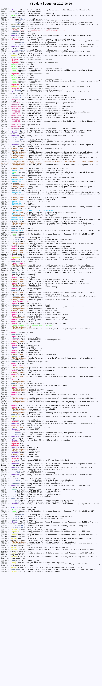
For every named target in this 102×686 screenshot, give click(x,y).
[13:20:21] (5, 334)
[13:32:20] (5, 284)
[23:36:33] (5, 10)
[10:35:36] (5, 540)
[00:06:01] (5, 662)
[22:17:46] (5, 39)
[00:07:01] (5, 655)
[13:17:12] (5, 367)
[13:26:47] (5, 295)
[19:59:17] (5, 76)
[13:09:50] (5, 465)
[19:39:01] (5, 102)
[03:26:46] (5, 592)
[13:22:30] (5, 312)
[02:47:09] (5, 603)
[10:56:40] (5, 526)
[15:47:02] (5, 161)
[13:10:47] (5, 450)
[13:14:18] (5, 400)
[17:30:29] (5, 150)
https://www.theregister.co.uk (25, 67)
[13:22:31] (5, 310)
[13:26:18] (5, 297)
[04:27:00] (5, 581)
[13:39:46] (5, 212)
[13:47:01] (5, 177)
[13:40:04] (5, 203)
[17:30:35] (5, 148)
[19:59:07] (5, 80)
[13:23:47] (5, 301)
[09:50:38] (5, 553)
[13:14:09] (5, 404)
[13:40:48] (5, 196)
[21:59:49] (5, 50)
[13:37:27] (5, 247)
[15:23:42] (5, 166)
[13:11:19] (5, 443)
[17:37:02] (5, 126)
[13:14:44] (5, 391)
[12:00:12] (5, 513)
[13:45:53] (5, 179)
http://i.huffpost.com (31, 585)
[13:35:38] (5, 268)
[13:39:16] (5, 223)
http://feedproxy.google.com (42, 104)
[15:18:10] (5, 170)
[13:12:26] (5, 428)
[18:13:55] (5, 115)
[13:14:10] (5, 402)
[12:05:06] (5, 509)
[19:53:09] (5, 94)
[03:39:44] (5, 590)
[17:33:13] (5, 131)
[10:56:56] (5, 522)
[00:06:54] (5, 658)
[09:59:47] (5, 546)
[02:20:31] (5, 607)
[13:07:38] (5, 481)
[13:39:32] (5, 220)
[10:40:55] (5, 531)
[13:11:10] (5, 446)
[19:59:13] (5, 78)
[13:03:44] (5, 498)
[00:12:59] (5, 634)
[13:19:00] (5, 341)
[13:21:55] (5, 314)
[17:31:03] (5, 144)
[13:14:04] (5, 406)
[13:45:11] (5, 181)
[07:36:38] (5, 564)
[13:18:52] (5, 345)
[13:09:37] (5, 470)
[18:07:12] (5, 122)
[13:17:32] (5, 360)
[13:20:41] (5, 332)
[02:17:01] (5, 610)
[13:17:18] (5, 365)
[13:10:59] (5, 448)
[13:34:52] (5, 275)
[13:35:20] (5, 273)
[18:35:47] (5, 113)
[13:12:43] (5, 426)
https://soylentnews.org (51, 80)
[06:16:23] (5, 566)
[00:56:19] (5, 625)
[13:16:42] (5, 369)
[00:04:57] (5, 671)
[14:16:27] (5, 172)
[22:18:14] (5, 35)
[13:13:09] (5, 424)
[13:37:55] (5, 238)
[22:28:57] (5, 32)
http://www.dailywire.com (32, 502)
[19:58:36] (5, 83)
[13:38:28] (5, 229)
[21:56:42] (5, 54)
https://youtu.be (28, 312)
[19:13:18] (5, 107)
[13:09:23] (5, 472)
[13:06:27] (5, 485)
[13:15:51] (5, 378)
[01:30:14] (5, 616)
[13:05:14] (5, 494)
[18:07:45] (5, 118)
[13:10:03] (5, 461)
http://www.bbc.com (29, 638)
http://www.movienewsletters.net (43, 74)
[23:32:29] (5, 15)
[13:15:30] (5, 382)
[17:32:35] (5, 137)
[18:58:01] (5, 109)
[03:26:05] (5, 594)
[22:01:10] (5, 45)
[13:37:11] (5, 251)
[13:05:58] (5, 489)
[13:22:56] (5, 306)
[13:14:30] (5, 397)
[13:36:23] (5, 262)
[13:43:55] (5, 185)
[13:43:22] (5, 188)
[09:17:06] (5, 555)
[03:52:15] (5, 585)
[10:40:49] (5, 533)
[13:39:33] (5, 216)
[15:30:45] (5, 164)
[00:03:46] (5, 675)
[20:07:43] (5, 65)
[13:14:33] (5, 393)
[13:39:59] (5, 209)
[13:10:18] (5, 456)
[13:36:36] (5, 260)
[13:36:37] (5, 258)
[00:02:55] (5, 679)
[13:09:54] (5, 463)
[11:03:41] (5, 520)
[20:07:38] (5, 72)
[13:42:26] (5, 192)
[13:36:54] (5, 253)
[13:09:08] (5, 476)
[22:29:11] (5, 30)
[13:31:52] (5, 288)
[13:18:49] (5, 347)
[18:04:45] (5, 124)
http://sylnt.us (8, 13)
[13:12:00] (5, 432)
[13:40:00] (5, 207)
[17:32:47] (5, 135)
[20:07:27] (5, 74)
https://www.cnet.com (78, 102)
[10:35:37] (5, 535)
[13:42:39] (5, 190)
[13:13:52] (5, 413)
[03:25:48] (5, 601)
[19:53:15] (5, 91)
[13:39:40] (5, 214)
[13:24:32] (5, 299)
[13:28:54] (5, 290)
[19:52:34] (5, 100)
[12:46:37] (5, 505)
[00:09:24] (5, 640)
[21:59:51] (5, 48)
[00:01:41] (5, 682)
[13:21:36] (5, 317)
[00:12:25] (5, 638)
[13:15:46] (5, 380)
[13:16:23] (5, 371)
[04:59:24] (5, 575)
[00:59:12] (5, 623)
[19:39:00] (5, 104)
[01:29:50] (5, 620)
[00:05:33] (5, 666)
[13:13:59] (5, 408)
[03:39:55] (5, 588)
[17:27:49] (5, 153)
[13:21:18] (5, 325)
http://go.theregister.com (40, 70)
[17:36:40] (5, 129)
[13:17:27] (5, 362)
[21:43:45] (5, 59)
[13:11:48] (5, 435)
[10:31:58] (5, 542)
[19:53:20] (5, 89)
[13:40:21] (5, 201)
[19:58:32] (5, 87)
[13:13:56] (5, 411)
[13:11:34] (5, 439)
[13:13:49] (5, 419)
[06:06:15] (5, 568)
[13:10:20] (5, 454)
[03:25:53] (5, 596)
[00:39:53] (5, 631)
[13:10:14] (5, 459)
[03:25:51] (5, 599)
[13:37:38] (5, 244)
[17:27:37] (5, 155)
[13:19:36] (5, 336)
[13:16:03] (5, 376)
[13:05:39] (5, 491)
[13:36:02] (5, 266)
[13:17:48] (5, 356)
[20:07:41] (5, 70)
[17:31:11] (5, 142)
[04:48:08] (5, 577)
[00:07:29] (5, 649)
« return (4, 8)
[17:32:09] (5, 139)
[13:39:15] (5, 227)
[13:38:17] (5, 236)
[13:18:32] (5, 349)
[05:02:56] (5, 572)
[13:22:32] (5, 308)
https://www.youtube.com (85, 308)
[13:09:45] (5, 467)
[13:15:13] (5, 384)
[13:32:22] (5, 279)
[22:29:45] (5, 28)
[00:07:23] (5, 651)
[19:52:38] (5, 96)
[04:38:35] (5, 579)
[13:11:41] (5, 437)
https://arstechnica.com (38, 87)
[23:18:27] (5, 26)
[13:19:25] (5, 338)
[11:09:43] (5, 518)
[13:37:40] (5, 242)
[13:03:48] (5, 496)
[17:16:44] (5, 157)
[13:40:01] (5, 205)
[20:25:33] (5, 61)
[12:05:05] (5, 511)
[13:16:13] (5, 373)
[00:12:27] (5, 636)
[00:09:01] (5, 644)
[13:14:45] (5, 389)
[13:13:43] (5, 421)
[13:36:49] (5, 255)
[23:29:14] (5, 21)
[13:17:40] (5, 358)
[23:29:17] (5, 17)
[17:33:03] (5, 133)
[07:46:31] (5, 559)
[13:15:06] (5, 387)
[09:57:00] (5, 550)
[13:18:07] (5, 354)
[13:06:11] (5, 487)
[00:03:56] (5, 673)
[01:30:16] (5, 612)
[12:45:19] (5, 507)
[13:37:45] (5, 240)
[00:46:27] (5, 629)
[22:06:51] (5, 41)
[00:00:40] (5, 684)
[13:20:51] (5, 330)
